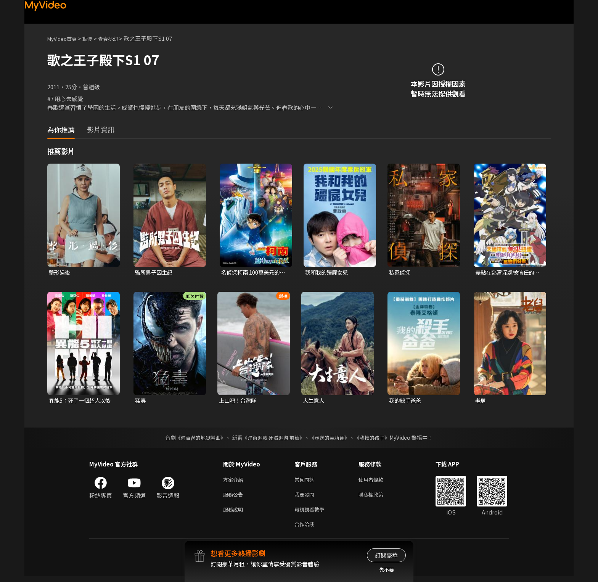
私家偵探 (400, 272)
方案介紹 (234, 481)
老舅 (481, 401)
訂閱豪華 (386, 555)
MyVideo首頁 (64, 38)
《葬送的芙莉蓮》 (332, 438)
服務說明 (234, 513)
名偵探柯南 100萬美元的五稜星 (252, 272)
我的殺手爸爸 (406, 401)
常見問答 (305, 481)
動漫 (93, 38)
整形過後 (60, 272)
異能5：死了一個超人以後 (82, 401)
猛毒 (140, 401)
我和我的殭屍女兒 (328, 272)
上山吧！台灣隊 (239, 401)
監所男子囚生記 (155, 272)
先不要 (386, 569)
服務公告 (234, 497)
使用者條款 (377, 481)
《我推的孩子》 (378, 438)
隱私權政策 (377, 497)
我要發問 (305, 497)
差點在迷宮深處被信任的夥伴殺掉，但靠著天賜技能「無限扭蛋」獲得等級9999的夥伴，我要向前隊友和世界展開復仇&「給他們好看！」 (507, 272)
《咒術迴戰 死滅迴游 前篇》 (273, 438)
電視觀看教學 (311, 513)
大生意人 (314, 401)
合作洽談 (305, 529)
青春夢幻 (116, 38)
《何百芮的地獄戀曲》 (195, 438)
